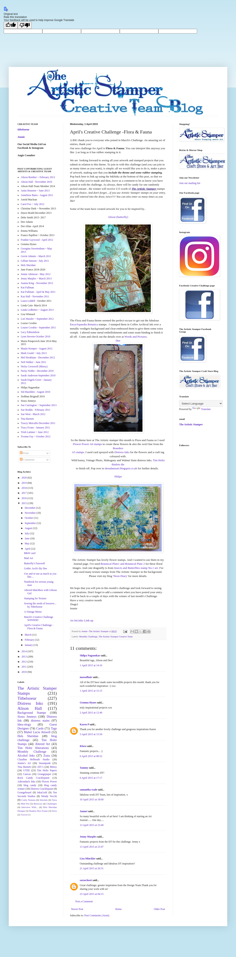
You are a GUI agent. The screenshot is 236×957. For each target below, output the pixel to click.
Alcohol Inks (26, 755)
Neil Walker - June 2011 (33, 362)
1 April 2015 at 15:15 (91, 690)
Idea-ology (24, 724)
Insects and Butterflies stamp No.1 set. (136, 568)
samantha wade (88, 789)
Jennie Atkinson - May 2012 (35, 274)
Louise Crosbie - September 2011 (38, 327)
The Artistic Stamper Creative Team (116, 636)
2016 (25, 498)
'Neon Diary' (120, 576)
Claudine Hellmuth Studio (33, 759)
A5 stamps (78, 452)
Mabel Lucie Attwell (37, 732)
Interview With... (29, 807)
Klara (83, 746)
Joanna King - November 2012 (37, 283)
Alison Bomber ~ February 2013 (38, 177)
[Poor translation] (25, 25)
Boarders (118, 448)
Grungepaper (44, 774)
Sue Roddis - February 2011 (35, 409)
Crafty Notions (28, 800)
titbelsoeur (23, 129)
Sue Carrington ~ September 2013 (39, 405)
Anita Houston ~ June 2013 (35, 190)
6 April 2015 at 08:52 (91, 756)
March (28, 634)
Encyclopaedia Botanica (84, 324)
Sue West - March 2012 (33, 414)
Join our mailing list (189, 183)
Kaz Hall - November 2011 (35, 296)
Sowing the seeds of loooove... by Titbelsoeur (40, 605)
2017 (25, 492)
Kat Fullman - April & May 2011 (38, 291)
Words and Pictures (135, 336)
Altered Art (42, 744)
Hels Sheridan (28, 265)
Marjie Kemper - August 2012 (36, 348)
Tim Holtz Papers (47, 770)
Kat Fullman (27, 287)
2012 (25, 661)
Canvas (27, 774)
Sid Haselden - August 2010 (35, 391)
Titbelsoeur (26, 698)
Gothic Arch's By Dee (35, 568)
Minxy (53, 766)
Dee (118, 340)
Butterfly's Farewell (34, 563)
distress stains (40, 720)
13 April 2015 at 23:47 (92, 846)
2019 (25, 482)
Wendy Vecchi (49, 796)
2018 (25, 487)
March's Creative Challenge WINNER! (38, 618)
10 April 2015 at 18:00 (92, 799)
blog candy (30, 785)
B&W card (29, 553)
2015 (25, 503)
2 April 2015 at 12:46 (91, 712)
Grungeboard (24, 792)
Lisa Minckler (87, 858)
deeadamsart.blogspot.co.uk (121, 468)
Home (118, 909)
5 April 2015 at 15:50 (91, 734)
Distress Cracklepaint (42, 788)
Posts (24, 453)
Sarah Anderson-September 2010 (38, 375)
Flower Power (49, 781)
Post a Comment (84, 901)
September (30, 523)
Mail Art (28, 558)
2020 (25, 477)
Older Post (159, 909)
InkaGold (42, 792)
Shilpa (118, 476)
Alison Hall (29, 708)
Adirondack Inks (26, 781)
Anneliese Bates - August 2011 (37, 195)
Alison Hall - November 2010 (36, 181)
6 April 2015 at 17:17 (91, 777)
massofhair (86, 677)
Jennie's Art (24, 763)
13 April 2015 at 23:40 (92, 825)
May (27, 543)
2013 (25, 656)
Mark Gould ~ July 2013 (34, 353)
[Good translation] (11, 25)
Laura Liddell (28, 300)
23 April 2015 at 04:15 (92, 894)
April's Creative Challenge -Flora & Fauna (38, 627)
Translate (201, 409)
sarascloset (86, 880)
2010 (25, 671)
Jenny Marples (88, 836)
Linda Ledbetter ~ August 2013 (37, 309)
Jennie (21, 136)
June (27, 538)
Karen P (84, 724)
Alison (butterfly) (118, 217)
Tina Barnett (27, 418)
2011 (25, 666)
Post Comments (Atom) (96, 915)
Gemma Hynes (88, 702)
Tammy (84, 767)
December (30, 507)
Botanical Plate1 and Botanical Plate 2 (123, 563)
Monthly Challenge (88, 636)
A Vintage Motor (33, 611)
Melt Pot (25, 803)
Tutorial (24, 814)
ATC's (40, 766)
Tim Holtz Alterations (33, 748)
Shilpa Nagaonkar (90, 655)
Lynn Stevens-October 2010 (35, 336)
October (29, 517)
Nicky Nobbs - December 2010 (37, 370)
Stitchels (44, 800)
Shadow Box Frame (38, 811)
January (29, 645)
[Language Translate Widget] (201, 403)
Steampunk (45, 763)
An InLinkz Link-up (81, 620)
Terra (54, 800)
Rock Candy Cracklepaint (33, 777)
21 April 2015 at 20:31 (92, 868)
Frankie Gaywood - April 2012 (37, 239)
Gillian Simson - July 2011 (35, 260)
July (27, 533)
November (30, 512)
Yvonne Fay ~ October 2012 (35, 436)
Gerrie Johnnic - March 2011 (36, 256)
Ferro (54, 811)
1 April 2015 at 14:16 (91, 665)
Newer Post (77, 909)
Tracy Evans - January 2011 (35, 427)
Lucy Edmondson (30, 332)
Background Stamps (31, 712)
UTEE (26, 770)
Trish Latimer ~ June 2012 (35, 432)
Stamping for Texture (35, 598)
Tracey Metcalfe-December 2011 (38, 423)
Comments (27, 459)
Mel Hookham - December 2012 (38, 357)
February (30, 639)
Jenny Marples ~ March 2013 (36, 278)
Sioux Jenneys (26, 716)
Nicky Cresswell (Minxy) (34, 366)
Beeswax (38, 803)
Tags (54, 728)
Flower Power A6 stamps (87, 444)
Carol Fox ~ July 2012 (32, 204)
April (28, 548)
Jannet (83, 811)
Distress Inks (122, 452)
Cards (40, 728)
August (29, 528)
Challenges (51, 803)
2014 (25, 651)
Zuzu (46, 755)
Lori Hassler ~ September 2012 (37, 318)
